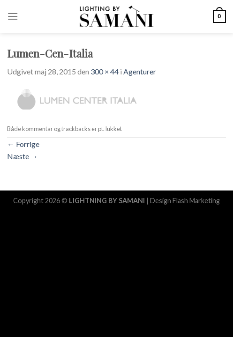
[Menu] (12, 16)
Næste (22, 156)
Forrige (23, 143)
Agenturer (139, 71)
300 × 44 (104, 71)
